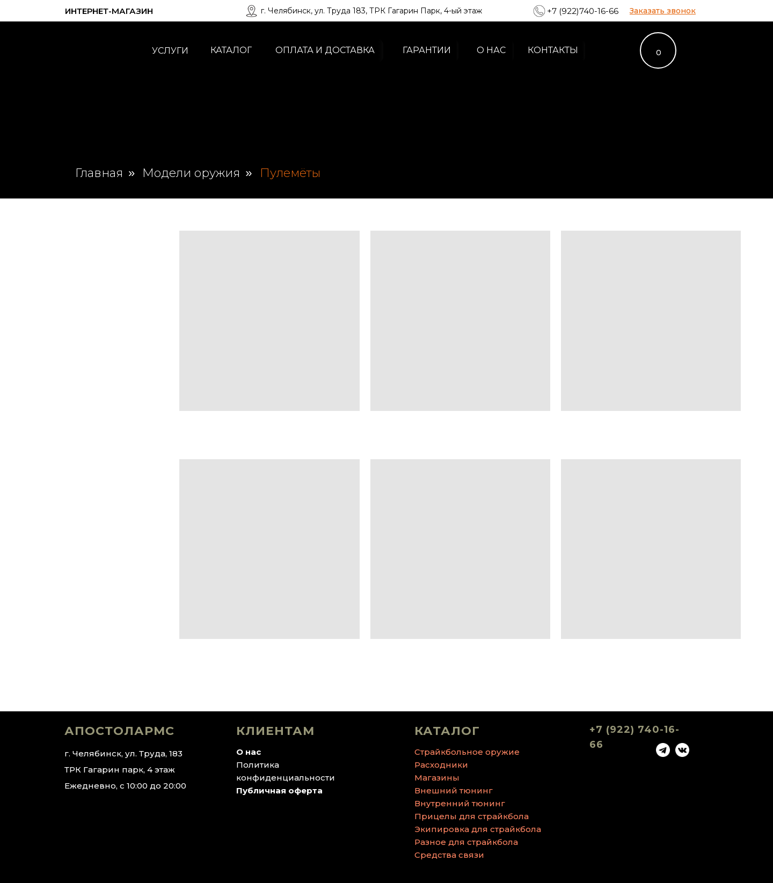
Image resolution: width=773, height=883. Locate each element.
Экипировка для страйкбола (477, 829)
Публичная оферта (279, 790)
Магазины (437, 777)
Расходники (441, 765)
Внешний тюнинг (453, 790)
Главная (99, 173)
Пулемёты (290, 173)
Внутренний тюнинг (459, 803)
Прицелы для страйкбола (471, 816)
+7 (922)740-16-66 (582, 11)
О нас (248, 752)
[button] (663, 11)
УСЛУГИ (170, 51)
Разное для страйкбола (466, 842)
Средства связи (449, 855)
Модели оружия (191, 173)
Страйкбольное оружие (467, 752)
